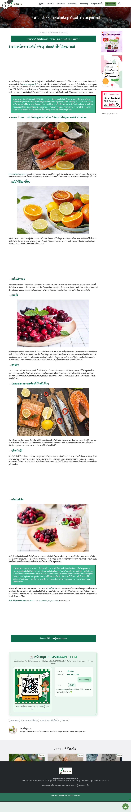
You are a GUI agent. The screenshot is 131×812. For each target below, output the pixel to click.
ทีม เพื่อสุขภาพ (54, 32)
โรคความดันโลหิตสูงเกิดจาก (18, 174)
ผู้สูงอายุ (41, 3)
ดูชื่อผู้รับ (72, 685)
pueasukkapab (14, 720)
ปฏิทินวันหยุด (110, 3)
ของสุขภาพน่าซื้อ (97, 3)
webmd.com (43, 601)
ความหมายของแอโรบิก (29, 84)
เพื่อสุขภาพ (64, 720)
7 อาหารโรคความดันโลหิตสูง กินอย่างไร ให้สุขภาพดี (65, 17)
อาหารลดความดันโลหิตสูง (30, 720)
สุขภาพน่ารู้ (84, 3)
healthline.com (32, 601)
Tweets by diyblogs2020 (109, 113)
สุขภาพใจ (50, 3)
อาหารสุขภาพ (72, 3)
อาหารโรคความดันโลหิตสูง (49, 720)
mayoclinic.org (53, 601)
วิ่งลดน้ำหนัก (52, 588)
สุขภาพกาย (61, 3)
